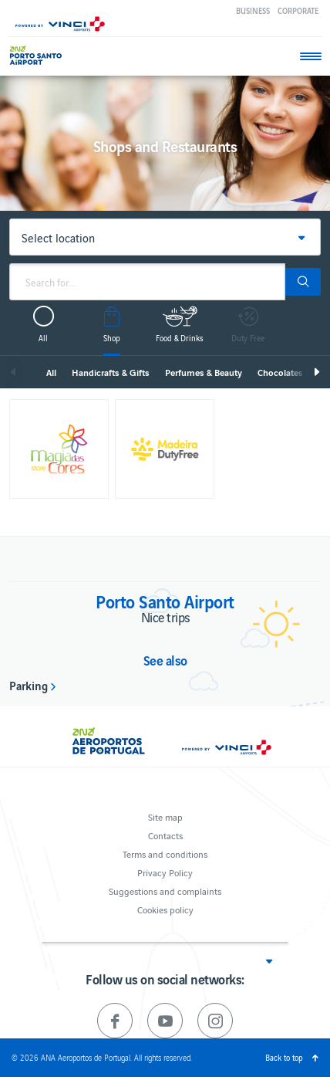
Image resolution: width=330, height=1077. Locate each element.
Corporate (298, 10)
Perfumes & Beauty (203, 372)
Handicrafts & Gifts (111, 372)
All (51, 372)
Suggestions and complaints (165, 890)
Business (253, 10)
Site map (165, 816)
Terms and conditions (165, 853)
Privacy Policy (165, 872)
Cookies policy (165, 909)
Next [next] (316, 372)
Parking (28, 685)
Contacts (165, 835)
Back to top (284, 1057)
